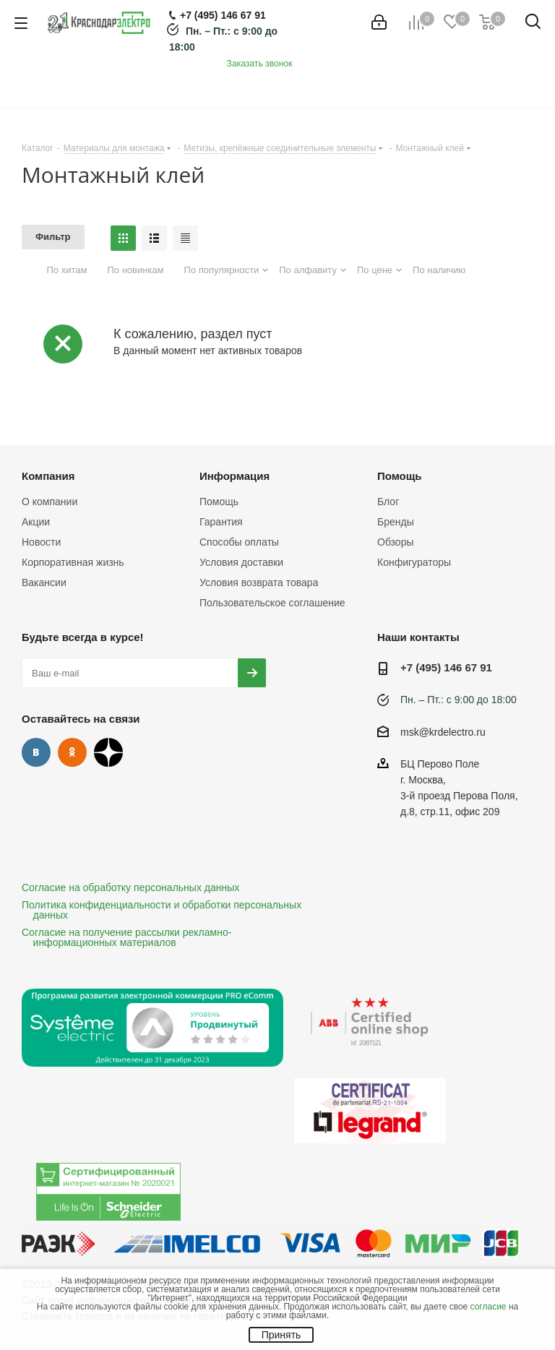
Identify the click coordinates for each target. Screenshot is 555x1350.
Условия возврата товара (258, 582)
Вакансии (44, 582)
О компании (49, 501)
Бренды (395, 522)
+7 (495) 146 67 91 (446, 667)
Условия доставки (241, 562)
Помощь (218, 501)
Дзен (108, 752)
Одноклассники (72, 752)
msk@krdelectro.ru (443, 732)
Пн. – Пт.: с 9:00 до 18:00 (458, 699)
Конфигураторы (414, 562)
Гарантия (221, 522)
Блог (388, 501)
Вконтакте (36, 752)
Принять (281, 1335)
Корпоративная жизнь (73, 562)
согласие (488, 1307)
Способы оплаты (239, 542)
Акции (36, 522)
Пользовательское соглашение (272, 603)
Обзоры (395, 542)
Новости (41, 542)
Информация (234, 476)
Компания (48, 476)
